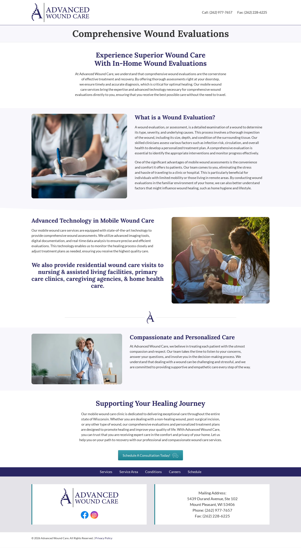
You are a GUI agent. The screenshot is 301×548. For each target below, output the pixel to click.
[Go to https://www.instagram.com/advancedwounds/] (94, 515)
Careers (175, 472)
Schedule (194, 472)
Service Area (128, 472)
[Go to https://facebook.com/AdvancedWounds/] (84, 515)
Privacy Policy (103, 538)
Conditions (153, 472)
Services (106, 472)
